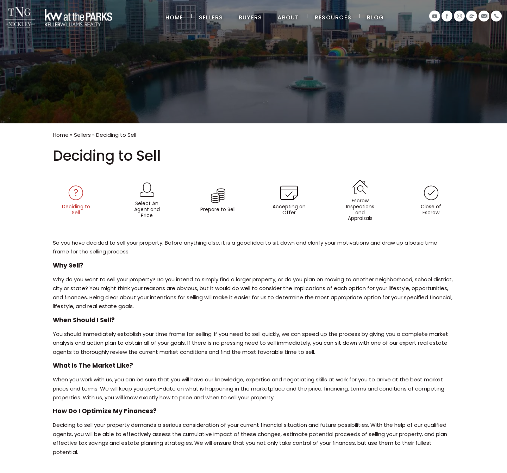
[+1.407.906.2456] (496, 16)
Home (174, 17)
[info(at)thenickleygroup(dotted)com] (483, 16)
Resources (333, 17)
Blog (375, 17)
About (288, 17)
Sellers (211, 17)
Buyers (250, 17)
